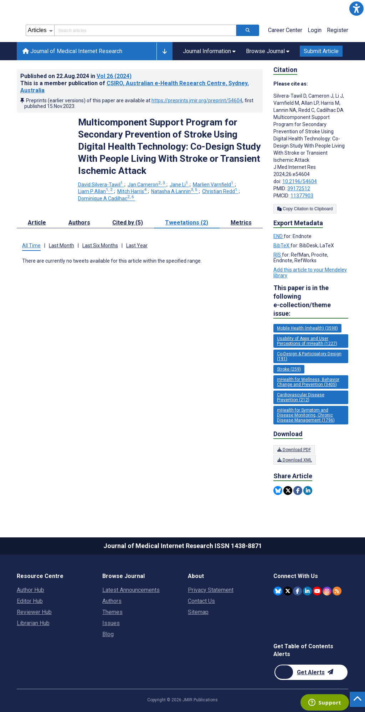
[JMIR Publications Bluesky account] (277, 591)
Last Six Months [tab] (100, 245)
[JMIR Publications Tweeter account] (287, 591)
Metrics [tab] (241, 222)
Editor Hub (30, 601)
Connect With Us (295, 576)
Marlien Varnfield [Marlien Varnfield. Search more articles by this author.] (214, 184)
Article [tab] (37, 222)
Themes (112, 612)
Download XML (294, 460)
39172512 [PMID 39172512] (298, 188)
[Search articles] (247, 30)
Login (315, 30)
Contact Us (201, 601)
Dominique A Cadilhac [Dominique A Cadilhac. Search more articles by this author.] (106, 198)
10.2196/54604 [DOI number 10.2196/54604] (299, 181)
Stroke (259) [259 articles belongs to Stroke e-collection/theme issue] (289, 369)
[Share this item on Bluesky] (277, 490)
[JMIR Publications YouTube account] (317, 591)
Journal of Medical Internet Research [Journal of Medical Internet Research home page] (72, 51)
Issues (111, 623)
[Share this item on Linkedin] (307, 490)
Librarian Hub (33, 623)
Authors (112, 601)
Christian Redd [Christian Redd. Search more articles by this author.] (220, 191)
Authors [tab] (79, 222)
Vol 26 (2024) (114, 76)
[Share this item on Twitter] (287, 490)
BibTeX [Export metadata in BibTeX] (282, 245)
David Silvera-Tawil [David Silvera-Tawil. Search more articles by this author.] (101, 184)
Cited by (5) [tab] (127, 222)
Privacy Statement (210, 590)
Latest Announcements (131, 590)
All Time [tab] (31, 245)
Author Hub (30, 590)
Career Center (285, 30)
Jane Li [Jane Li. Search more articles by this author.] (179, 184)
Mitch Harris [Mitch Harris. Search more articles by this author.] (132, 191)
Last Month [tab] (61, 245)
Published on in (76, 76)
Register (337, 30)
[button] (356, 8)
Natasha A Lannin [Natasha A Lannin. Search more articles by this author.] (175, 191)
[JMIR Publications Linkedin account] (307, 591)
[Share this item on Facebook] (297, 490)
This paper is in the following (310, 301)
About (196, 576)
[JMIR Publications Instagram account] (327, 591)
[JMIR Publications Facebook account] (297, 591)
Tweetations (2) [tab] (186, 222)
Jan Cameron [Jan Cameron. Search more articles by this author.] (147, 184)
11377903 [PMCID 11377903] (302, 195)
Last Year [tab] (137, 245)
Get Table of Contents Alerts (303, 650)
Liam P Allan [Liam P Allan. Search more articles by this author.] (96, 191)
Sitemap (198, 612)
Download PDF (294, 449)
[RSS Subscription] (337, 591)
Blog (108, 634)
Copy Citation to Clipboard (305, 208)
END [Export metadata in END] (278, 236)
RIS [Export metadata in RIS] (277, 255)
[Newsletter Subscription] (311, 672)
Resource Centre (40, 576)
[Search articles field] (145, 30)
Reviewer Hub (34, 612)
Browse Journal (123, 576)
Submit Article (321, 51)
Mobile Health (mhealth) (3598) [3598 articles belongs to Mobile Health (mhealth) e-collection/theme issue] (307, 328)
